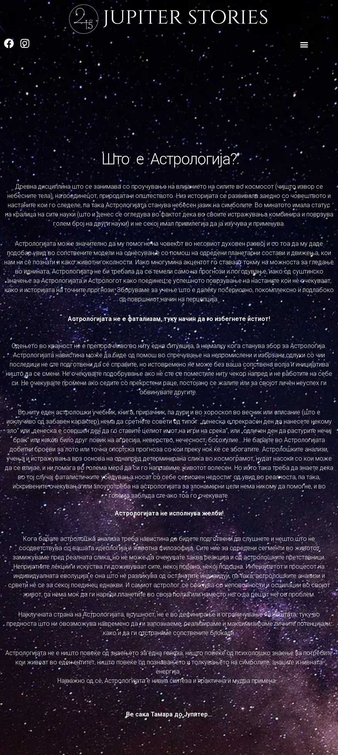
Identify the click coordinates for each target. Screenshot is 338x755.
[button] (304, 44)
